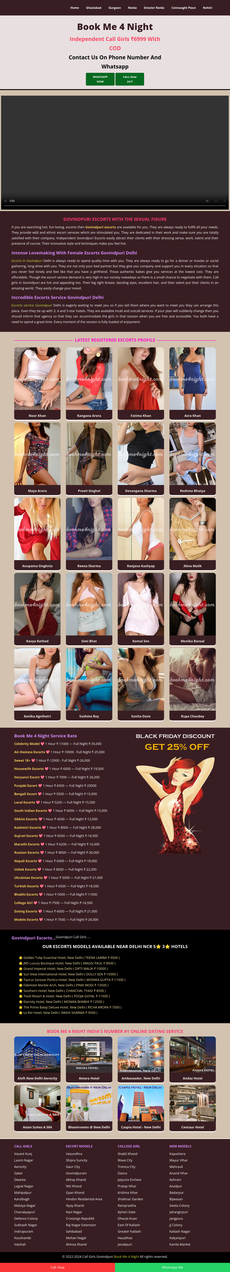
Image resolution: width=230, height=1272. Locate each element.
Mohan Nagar (76, 1238)
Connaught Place (184, 8)
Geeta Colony (179, 1205)
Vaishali (20, 1244)
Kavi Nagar (74, 1212)
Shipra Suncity (76, 1160)
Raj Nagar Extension (81, 1225)
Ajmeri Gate (126, 1212)
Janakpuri (125, 1244)
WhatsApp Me (172, 1267)
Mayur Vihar (178, 1160)
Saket (18, 1173)
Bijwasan (176, 1199)
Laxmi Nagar (23, 1160)
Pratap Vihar (127, 1186)
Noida (132, 8)
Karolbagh (22, 1199)
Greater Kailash (129, 1231)
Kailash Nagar (179, 1231)
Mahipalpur (23, 1192)
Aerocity (20, 1167)
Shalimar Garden (130, 1199)
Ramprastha (127, 1205)
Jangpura (176, 1218)
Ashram (175, 1179)
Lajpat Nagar (23, 1186)
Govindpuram (76, 1173)
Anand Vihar (178, 1173)
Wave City (125, 1160)
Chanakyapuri (24, 1212)
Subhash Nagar (25, 1225)
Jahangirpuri (178, 1212)
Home (75, 8)
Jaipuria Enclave (129, 1179)
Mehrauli (176, 1167)
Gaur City (73, 1167)
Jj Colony (175, 1225)
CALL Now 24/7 (130, 79)
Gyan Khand (75, 1192)
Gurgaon (115, 8)
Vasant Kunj (23, 1154)
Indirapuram (23, 1231)
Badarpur (176, 1192)
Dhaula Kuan (127, 1218)
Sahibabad (74, 1231)
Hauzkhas (125, 1238)
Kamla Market (179, 1244)
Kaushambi (22, 1238)
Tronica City (126, 1167)
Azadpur (175, 1186)
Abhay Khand (76, 1179)
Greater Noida (154, 8)
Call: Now (57, 1267)
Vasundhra (74, 1154)
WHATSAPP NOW (100, 79)
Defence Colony (26, 1218)
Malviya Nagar (25, 1205)
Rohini (207, 8)
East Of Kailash (129, 1225)
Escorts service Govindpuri (32, 305)
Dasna (122, 1173)
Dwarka (20, 1179)
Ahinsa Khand (76, 1244)
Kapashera (177, 1154)
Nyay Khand (75, 1205)
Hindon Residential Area (84, 1199)
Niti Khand (74, 1186)
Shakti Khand (127, 1154)
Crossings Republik (80, 1218)
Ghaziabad (94, 8)
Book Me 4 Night (126, 1256)
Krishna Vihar (128, 1192)
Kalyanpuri (177, 1238)
